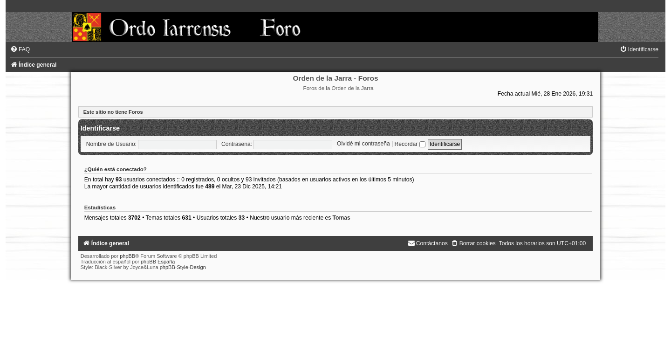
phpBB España (158, 261)
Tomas (341, 217)
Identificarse (100, 128)
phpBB (127, 256)
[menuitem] (20, 49)
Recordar (410, 144)
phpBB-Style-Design (183, 267)
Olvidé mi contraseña (363, 144)
